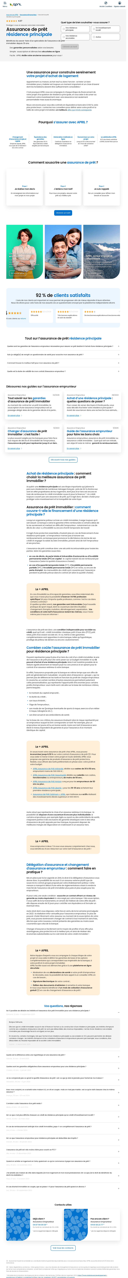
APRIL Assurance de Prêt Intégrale (48, 768)
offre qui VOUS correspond (79, 110)
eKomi (23, 318)
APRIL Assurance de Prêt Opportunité (49, 775)
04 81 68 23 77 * (97, 1224)
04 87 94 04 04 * (40, 1224)
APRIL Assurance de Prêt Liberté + (48, 788)
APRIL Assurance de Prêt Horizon (47, 781)
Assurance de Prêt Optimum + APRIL (49, 794)
